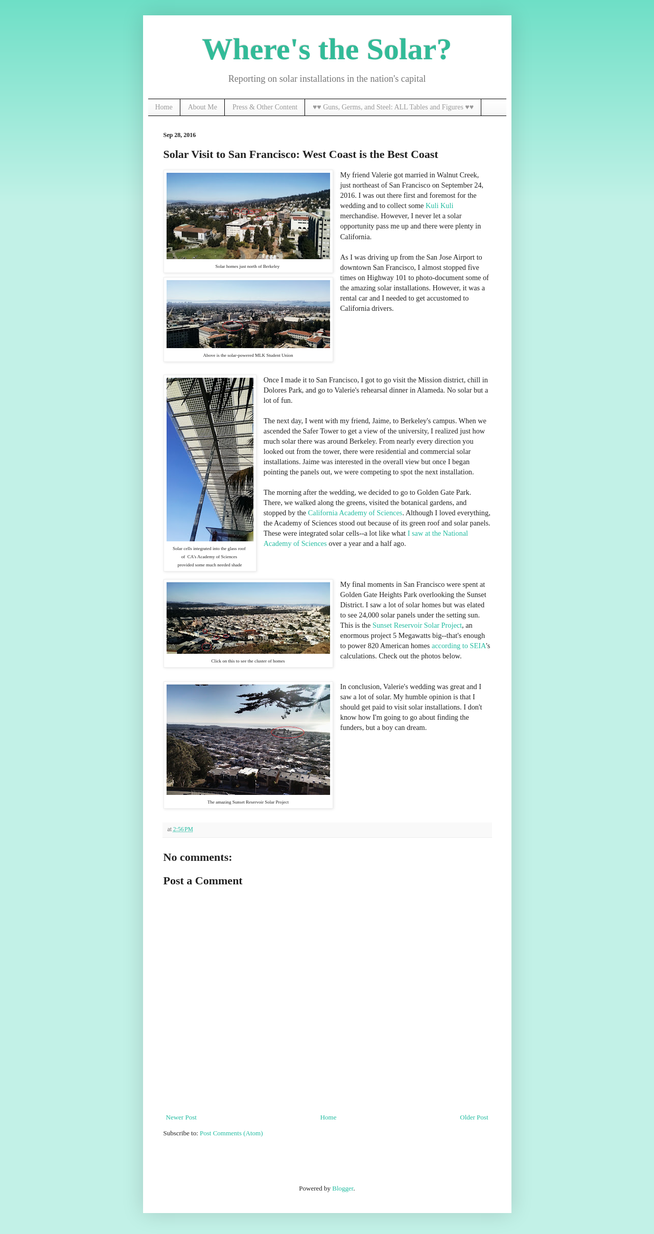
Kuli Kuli (439, 205)
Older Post (474, 1117)
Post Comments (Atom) (231, 1133)
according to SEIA (459, 646)
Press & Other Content (264, 107)
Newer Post (181, 1117)
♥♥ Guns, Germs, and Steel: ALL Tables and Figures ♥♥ (393, 107)
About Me (202, 107)
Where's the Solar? (327, 49)
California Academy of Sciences (355, 513)
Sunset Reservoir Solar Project (417, 625)
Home (164, 107)
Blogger (342, 1188)
